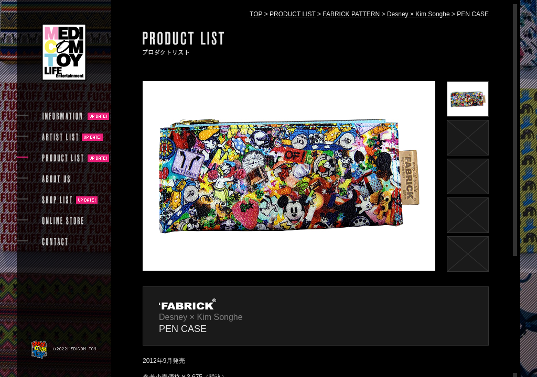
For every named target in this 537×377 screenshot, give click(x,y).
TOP (256, 14)
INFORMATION (63, 116)
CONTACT (55, 242)
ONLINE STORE (63, 221)
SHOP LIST (57, 200)
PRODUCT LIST (293, 14)
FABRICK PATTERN (351, 14)
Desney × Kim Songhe (418, 14)
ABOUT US (56, 179)
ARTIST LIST (60, 137)
